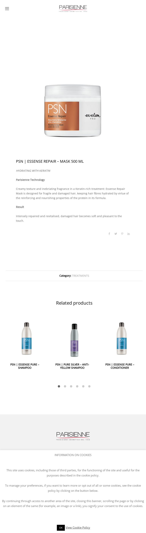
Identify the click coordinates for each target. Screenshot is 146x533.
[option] (73, 92)
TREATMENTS (80, 275)
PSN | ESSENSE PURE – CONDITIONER (119, 366)
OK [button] (61, 527)
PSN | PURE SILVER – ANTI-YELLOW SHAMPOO (72, 366)
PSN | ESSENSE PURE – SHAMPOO (24, 366)
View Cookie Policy (78, 527)
